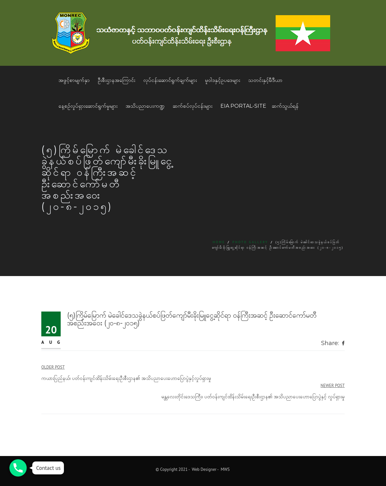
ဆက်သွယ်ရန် (285, 106)
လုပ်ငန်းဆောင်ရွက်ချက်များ (170, 80)
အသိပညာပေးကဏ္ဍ (145, 106)
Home (219, 242)
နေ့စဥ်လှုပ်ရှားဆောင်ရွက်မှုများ (87, 106)
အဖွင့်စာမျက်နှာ (74, 80)
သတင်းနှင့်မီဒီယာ (265, 80)
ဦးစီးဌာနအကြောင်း (116, 80)
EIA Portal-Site (243, 106)
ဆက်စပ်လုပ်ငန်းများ (192, 106)
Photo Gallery (250, 242)
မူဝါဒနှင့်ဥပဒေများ (222, 80)
